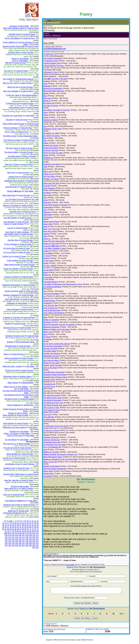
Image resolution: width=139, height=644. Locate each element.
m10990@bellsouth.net (54, 48)
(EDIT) (49, 20)
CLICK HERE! (70, 564)
